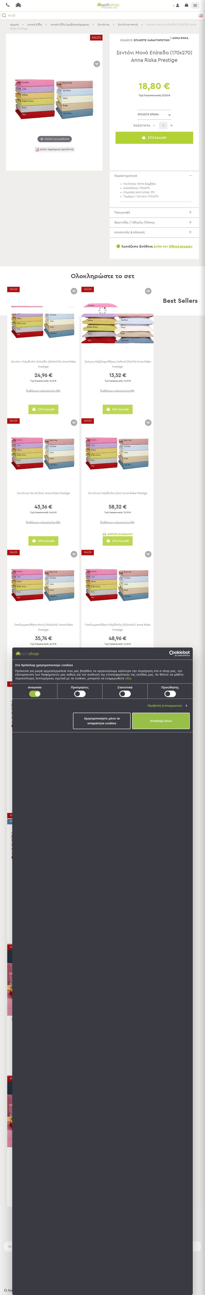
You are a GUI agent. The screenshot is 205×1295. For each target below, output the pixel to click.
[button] (4, 15)
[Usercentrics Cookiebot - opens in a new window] (172, 654)
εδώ (128, 678)
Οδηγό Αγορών (180, 255)
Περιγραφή (156, 216)
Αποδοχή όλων (161, 720)
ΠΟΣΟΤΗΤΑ (141, 126)
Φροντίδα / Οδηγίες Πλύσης (156, 228)
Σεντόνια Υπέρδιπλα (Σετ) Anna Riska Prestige (117, 502)
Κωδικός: (126, 40)
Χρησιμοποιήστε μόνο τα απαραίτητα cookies (102, 721)
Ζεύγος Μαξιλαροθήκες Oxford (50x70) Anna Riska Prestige (117, 373)
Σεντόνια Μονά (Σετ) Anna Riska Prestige (43, 502)
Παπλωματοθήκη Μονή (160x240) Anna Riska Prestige (43, 636)
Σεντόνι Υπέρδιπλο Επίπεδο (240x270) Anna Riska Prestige (43, 373)
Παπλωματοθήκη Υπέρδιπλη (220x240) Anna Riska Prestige (117, 636)
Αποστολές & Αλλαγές (156, 240)
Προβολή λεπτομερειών (165, 705)
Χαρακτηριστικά (156, 177)
